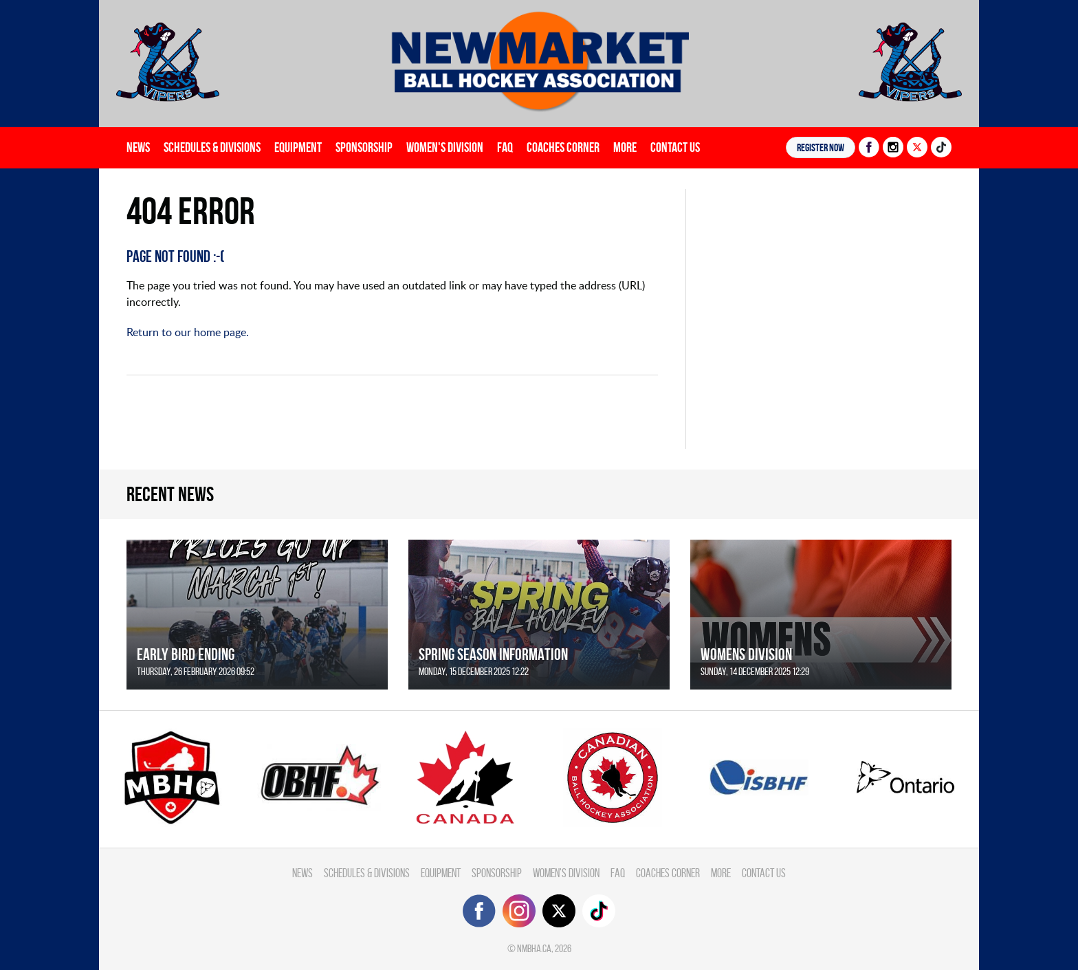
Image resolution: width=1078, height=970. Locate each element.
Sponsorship (364, 147)
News (138, 147)
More (625, 147)
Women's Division (444, 147)
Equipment (298, 147)
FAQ (505, 147)
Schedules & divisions (212, 147)
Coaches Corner (563, 147)
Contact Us (675, 147)
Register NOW (820, 147)
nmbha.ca (534, 948)
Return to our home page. (187, 332)
